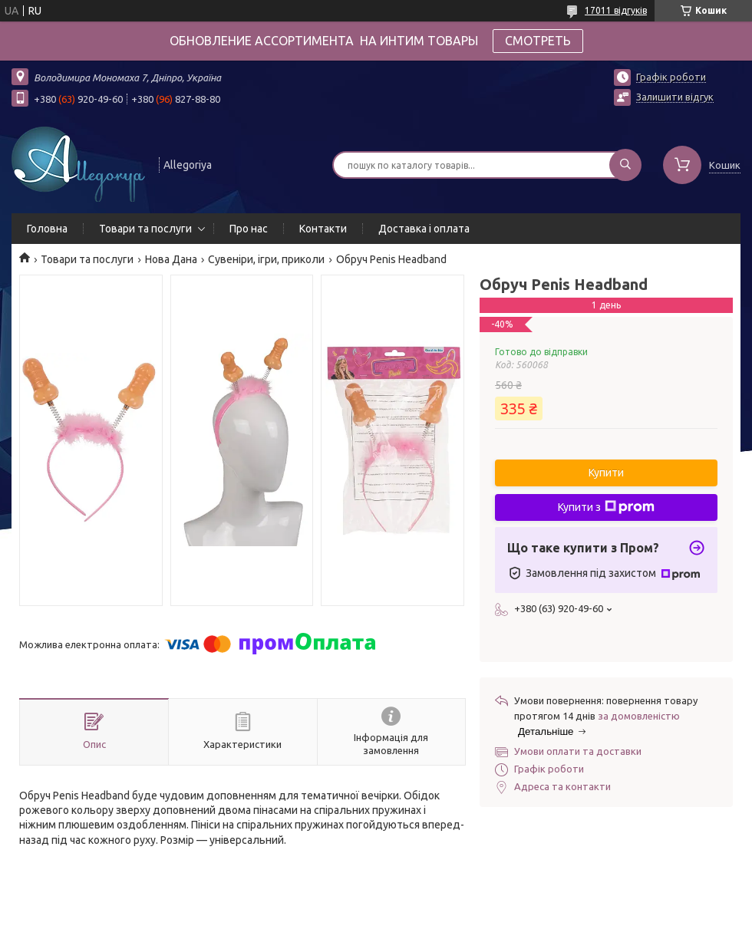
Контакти (323, 228)
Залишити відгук (675, 96)
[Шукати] (625, 165)
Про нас (248, 228)
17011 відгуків (616, 10)
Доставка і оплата (424, 228)
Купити (606, 472)
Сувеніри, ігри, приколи (266, 259)
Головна (47, 228)
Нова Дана (171, 259)
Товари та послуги (145, 228)
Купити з (606, 507)
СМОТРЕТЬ (538, 41)
